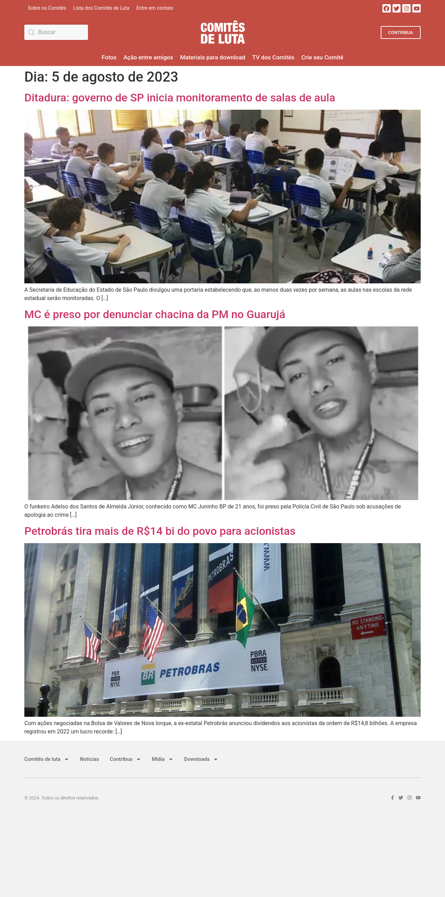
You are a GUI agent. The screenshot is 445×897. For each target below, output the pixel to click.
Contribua (126, 759)
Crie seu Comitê (322, 57)
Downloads (202, 759)
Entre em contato (154, 8)
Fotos (109, 57)
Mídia (163, 759)
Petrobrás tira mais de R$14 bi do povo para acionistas (160, 531)
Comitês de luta (47, 759)
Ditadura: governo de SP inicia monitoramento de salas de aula (179, 97)
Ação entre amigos (148, 57)
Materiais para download (212, 57)
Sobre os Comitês (47, 8)
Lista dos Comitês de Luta (101, 8)
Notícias (90, 759)
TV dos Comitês (273, 57)
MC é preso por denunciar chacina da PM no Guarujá (154, 314)
